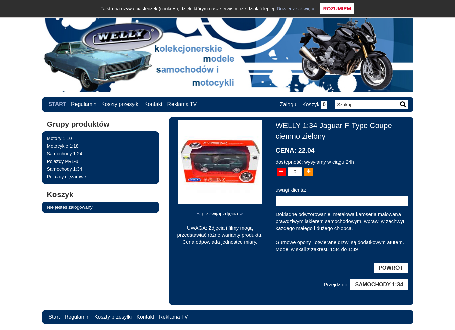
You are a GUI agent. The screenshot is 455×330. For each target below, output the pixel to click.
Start (57, 104)
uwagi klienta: (291, 189)
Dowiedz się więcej (296, 8)
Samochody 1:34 (64, 169)
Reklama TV (182, 104)
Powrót (390, 268)
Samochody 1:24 (64, 153)
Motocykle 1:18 (63, 145)
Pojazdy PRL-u (62, 161)
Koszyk (314, 104)
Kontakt (153, 104)
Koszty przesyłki (120, 104)
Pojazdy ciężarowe (66, 176)
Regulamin (83, 104)
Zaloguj (288, 104)
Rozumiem (337, 8)
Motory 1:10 (59, 138)
